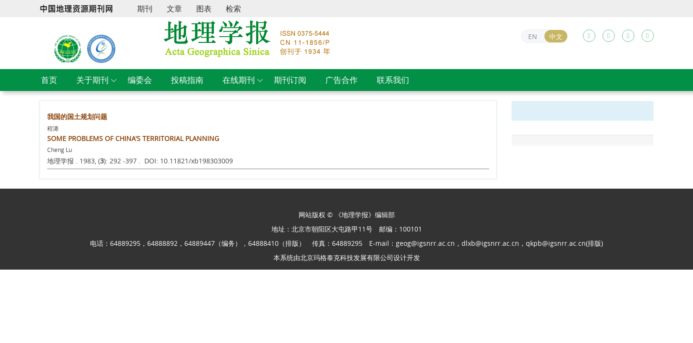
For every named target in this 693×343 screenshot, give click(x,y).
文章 (174, 8)
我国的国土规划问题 (77, 116)
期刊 (144, 8)
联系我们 (393, 79)
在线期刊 (238, 79)
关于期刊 (92, 79)
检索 (233, 8)
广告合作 (341, 79)
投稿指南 (187, 79)
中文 (555, 36)
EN (532, 36)
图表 (203, 8)
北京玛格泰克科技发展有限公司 (346, 257)
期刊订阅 (290, 79)
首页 (49, 79)
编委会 (140, 79)
